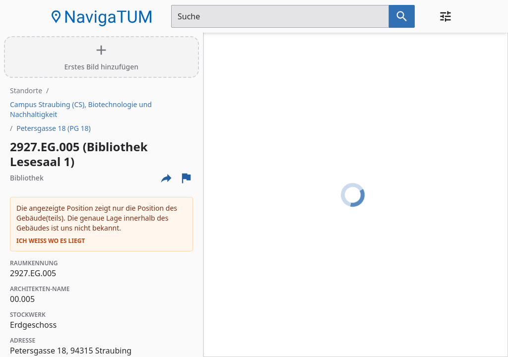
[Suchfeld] (280, 16)
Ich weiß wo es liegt (50, 241)
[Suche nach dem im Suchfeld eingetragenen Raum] (402, 16)
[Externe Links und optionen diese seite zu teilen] (166, 178)
